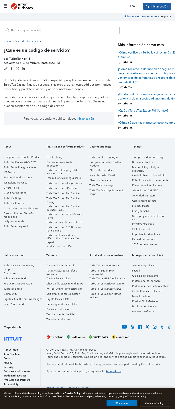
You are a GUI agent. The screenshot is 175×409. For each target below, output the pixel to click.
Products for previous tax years (21, 208)
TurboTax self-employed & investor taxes (61, 171)
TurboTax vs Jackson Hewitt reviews (105, 294)
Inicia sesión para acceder (140, 16)
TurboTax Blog (12, 198)
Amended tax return (144, 195)
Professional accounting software (151, 286)
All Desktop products (101, 170)
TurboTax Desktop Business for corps (107, 191)
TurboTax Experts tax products (64, 183)
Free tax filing (54, 157)
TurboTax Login (13, 288)
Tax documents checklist (60, 314)
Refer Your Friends (14, 304)
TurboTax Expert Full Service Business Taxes (63, 207)
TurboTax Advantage (101, 185)
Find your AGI (140, 211)
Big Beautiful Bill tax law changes (23, 299)
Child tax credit (141, 229)
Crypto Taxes (11, 187)
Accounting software (144, 265)
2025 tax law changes (144, 244)
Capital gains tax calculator (62, 304)
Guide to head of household (149, 175)
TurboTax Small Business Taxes (64, 222)
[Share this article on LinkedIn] (23, 68)
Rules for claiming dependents (150, 180)
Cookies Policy (72, 393)
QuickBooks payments (145, 275)
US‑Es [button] (134, 6)
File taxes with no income (147, 185)
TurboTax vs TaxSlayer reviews (106, 283)
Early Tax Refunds (14, 221)
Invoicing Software (143, 311)
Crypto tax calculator (58, 299)
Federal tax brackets (143, 239)
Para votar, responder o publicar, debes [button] (59, 118)
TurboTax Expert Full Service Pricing (63, 199)
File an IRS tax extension (18, 283)
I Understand (121, 403)
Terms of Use (113, 371)
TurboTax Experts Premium (61, 188)
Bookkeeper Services (144, 306)
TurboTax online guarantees (20, 167)
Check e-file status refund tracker (65, 283)
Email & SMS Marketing (145, 301)
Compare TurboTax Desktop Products (105, 163)
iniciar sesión (85, 118)
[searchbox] (62, 30)
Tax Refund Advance (15, 182)
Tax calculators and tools (60, 265)
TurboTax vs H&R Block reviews (107, 278)
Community (10, 293)
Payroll (136, 270)
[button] (23, 148)
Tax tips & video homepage (148, 157)
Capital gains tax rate (144, 200)
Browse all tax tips (142, 162)
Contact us (10, 273)
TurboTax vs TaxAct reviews (105, 288)
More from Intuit (141, 296)
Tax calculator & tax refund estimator (61, 271)
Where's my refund (15, 278)
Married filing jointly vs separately (145, 168)
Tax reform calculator (58, 319)
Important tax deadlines (146, 234)
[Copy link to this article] (6, 68)
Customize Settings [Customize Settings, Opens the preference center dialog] (154, 403)
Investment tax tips (143, 223)
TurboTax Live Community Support (19, 266)
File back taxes (140, 205)
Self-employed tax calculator (63, 293)
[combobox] (62, 30)
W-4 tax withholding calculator (64, 288)
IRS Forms (9, 172)
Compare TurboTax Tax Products (22, 157)
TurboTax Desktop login (103, 157)
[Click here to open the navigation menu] (5, 6)
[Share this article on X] (17, 68)
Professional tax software (146, 280)
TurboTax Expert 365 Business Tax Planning (63, 228)
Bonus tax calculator (58, 309)
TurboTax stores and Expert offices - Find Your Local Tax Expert (62, 236)
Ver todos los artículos (28, 41)
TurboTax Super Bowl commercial (101, 271)
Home (7, 41)
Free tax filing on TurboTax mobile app (19, 214)
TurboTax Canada (14, 203)
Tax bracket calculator (59, 278)
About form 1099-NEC (145, 190)
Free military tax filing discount (64, 177)
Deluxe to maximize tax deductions (60, 163)
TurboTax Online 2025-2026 (20, 162)
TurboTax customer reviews (105, 265)
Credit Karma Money (16, 192)
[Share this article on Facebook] (11, 68)
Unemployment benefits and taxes (148, 217)
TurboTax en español (16, 226)
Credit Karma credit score (147, 291)
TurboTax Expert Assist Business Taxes (64, 215)
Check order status (100, 180)
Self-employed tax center (18, 177)
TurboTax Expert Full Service (63, 193)
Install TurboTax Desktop (103, 175)
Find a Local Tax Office (59, 246)
